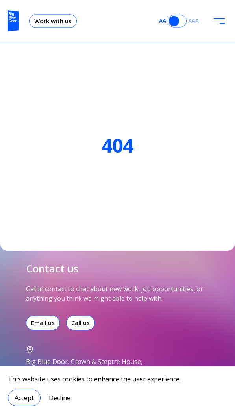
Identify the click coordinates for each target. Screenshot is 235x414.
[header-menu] (219, 18)
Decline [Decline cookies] (59, 398)
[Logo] (13, 18)
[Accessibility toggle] (177, 18)
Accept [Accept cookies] (24, 398)
